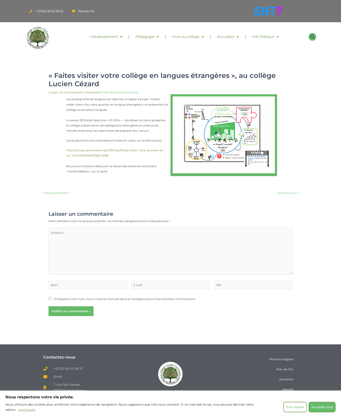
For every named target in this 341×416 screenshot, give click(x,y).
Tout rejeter (295, 407)
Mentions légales (281, 359)
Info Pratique (265, 37)
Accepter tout (322, 407)
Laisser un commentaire (65, 92)
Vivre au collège (188, 37)
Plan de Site (284, 369)
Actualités (228, 37)
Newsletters (93, 92)
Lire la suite (26, 410)
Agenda (287, 389)
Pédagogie (147, 37)
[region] (170, 403)
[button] (312, 37)
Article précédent (54, 193)
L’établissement (106, 37)
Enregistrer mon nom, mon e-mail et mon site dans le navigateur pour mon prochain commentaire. (125, 299)
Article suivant (289, 193)
